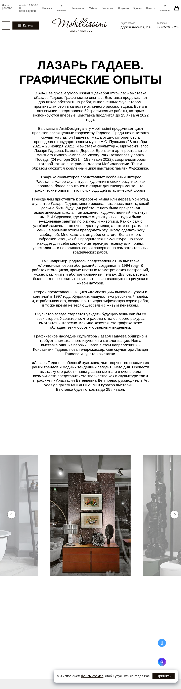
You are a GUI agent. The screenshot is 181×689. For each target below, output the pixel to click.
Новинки (47, 8)
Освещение (107, 8)
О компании (165, 8)
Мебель (93, 8)
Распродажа (78, 8)
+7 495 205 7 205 (168, 27)
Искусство (123, 8)
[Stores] (176, 8)
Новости (150, 8)
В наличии (61, 8)
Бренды (137, 8)
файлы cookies (92, 676)
